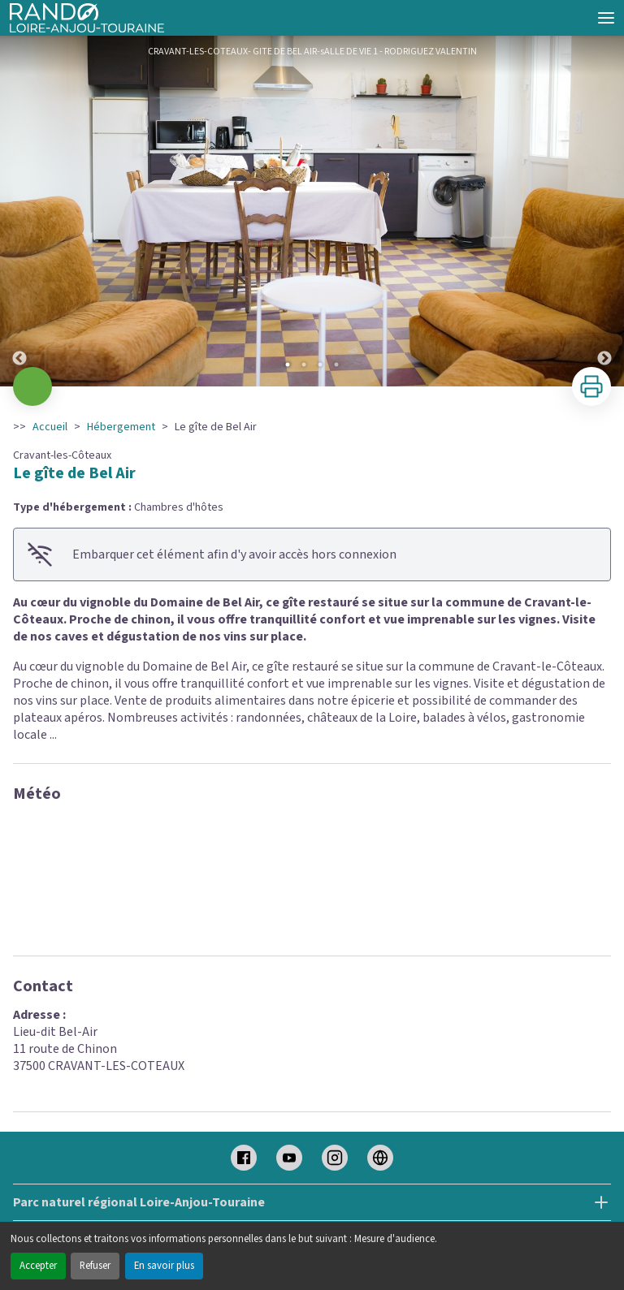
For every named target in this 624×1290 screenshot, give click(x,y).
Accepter (38, 1265)
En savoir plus (164, 1265)
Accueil (49, 427)
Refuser (95, 1265)
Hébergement (121, 427)
